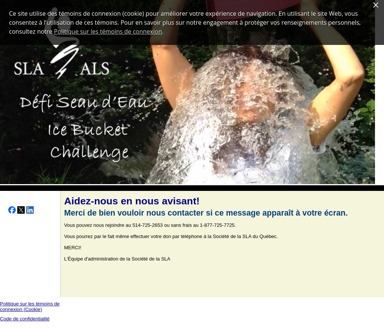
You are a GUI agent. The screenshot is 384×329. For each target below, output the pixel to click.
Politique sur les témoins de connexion (108, 31)
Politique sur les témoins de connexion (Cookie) (30, 306)
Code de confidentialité (25, 319)
